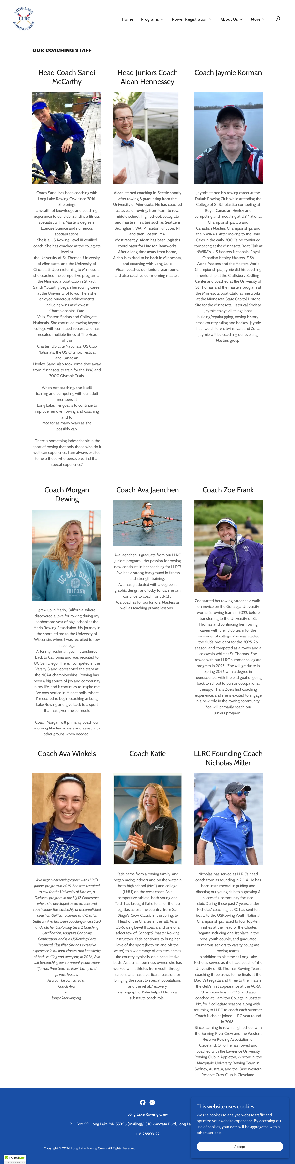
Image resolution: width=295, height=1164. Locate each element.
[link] (24, 18)
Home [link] (127, 19)
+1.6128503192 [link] (147, 1134)
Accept (240, 1146)
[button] (152, 19)
